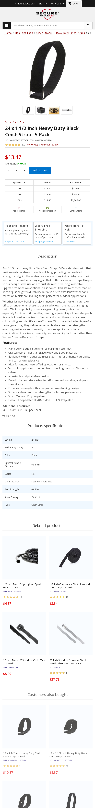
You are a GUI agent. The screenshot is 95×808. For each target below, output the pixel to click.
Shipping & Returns (14, 241)
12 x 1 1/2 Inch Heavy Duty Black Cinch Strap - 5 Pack (68, 757)
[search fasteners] (88, 25)
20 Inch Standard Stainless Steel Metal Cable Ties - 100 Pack (67, 661)
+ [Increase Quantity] (24, 170)
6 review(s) (32, 144)
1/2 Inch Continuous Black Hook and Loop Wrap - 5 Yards (69, 585)
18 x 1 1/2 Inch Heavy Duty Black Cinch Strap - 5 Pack (22, 757)
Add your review (49, 144)
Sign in (43, 3)
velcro (5, 415)
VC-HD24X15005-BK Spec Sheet (21, 410)
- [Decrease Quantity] (8, 170)
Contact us (69, 241)
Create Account (25, 3)
